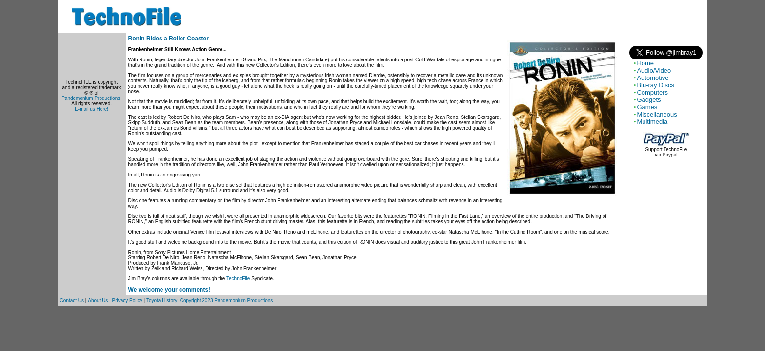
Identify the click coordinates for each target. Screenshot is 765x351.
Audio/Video (654, 70)
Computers (652, 92)
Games (647, 107)
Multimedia (652, 121)
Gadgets (649, 99)
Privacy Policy (127, 300)
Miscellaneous (657, 114)
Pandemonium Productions (90, 98)
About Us (98, 300)
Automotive (652, 77)
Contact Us (72, 300)
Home (645, 63)
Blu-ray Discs (655, 85)
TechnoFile (238, 278)
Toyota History (161, 300)
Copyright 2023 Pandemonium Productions (226, 300)
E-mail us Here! (91, 109)
